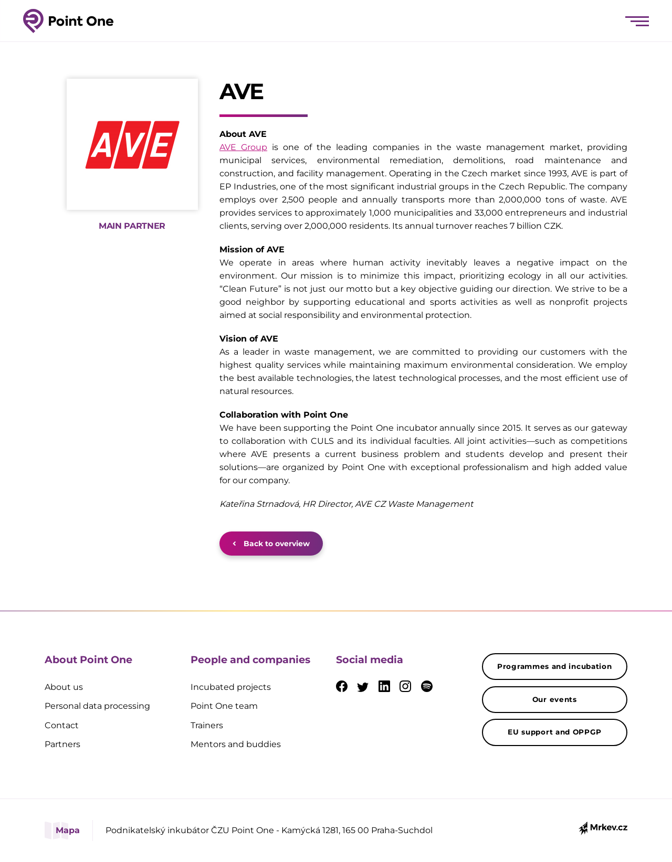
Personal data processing (97, 706)
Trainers (207, 725)
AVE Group (243, 147)
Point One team (224, 706)
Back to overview (271, 543)
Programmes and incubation (554, 666)
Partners (62, 744)
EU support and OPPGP (554, 732)
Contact (62, 725)
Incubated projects (231, 687)
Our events (554, 699)
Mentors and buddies (236, 744)
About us (64, 687)
